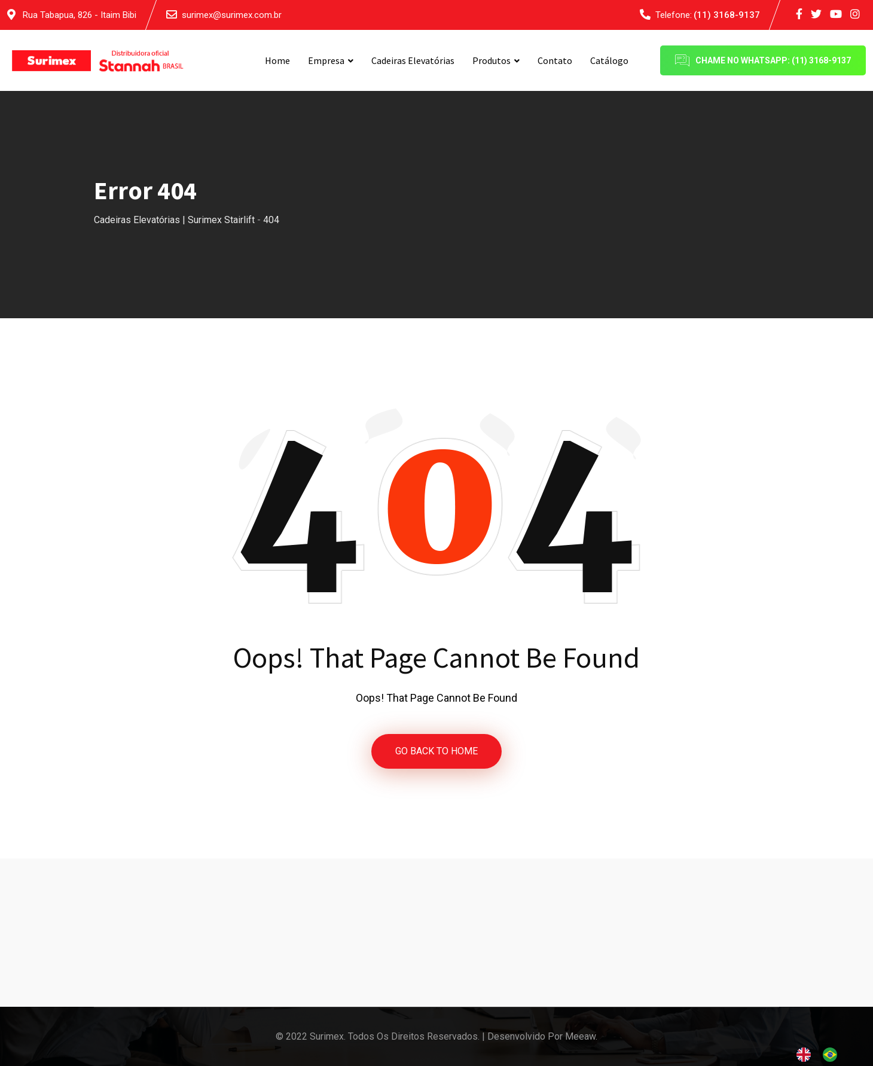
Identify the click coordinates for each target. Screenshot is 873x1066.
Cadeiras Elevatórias (412, 60)
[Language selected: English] (822, 1054)
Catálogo (609, 60)
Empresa (326, 60)
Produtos (491, 60)
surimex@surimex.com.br (232, 15)
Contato (555, 60)
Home (277, 60)
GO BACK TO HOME (436, 751)
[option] (833, 1054)
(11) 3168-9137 (727, 15)
